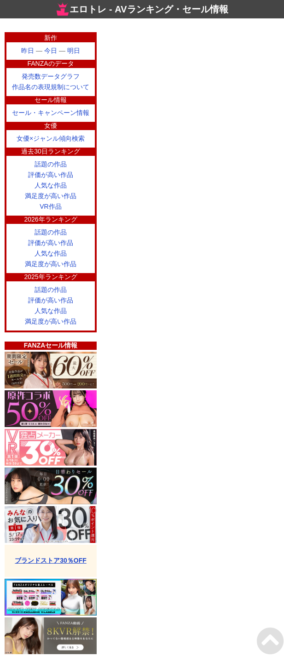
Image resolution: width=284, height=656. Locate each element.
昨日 (27, 50)
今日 (50, 50)
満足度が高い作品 (50, 196)
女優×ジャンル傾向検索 (51, 138)
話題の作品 (51, 164)
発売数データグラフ (51, 76)
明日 (73, 50)
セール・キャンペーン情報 (50, 112)
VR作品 (50, 206)
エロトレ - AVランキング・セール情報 (142, 9)
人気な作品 (51, 185)
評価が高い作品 (50, 174)
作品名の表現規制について (50, 87)
